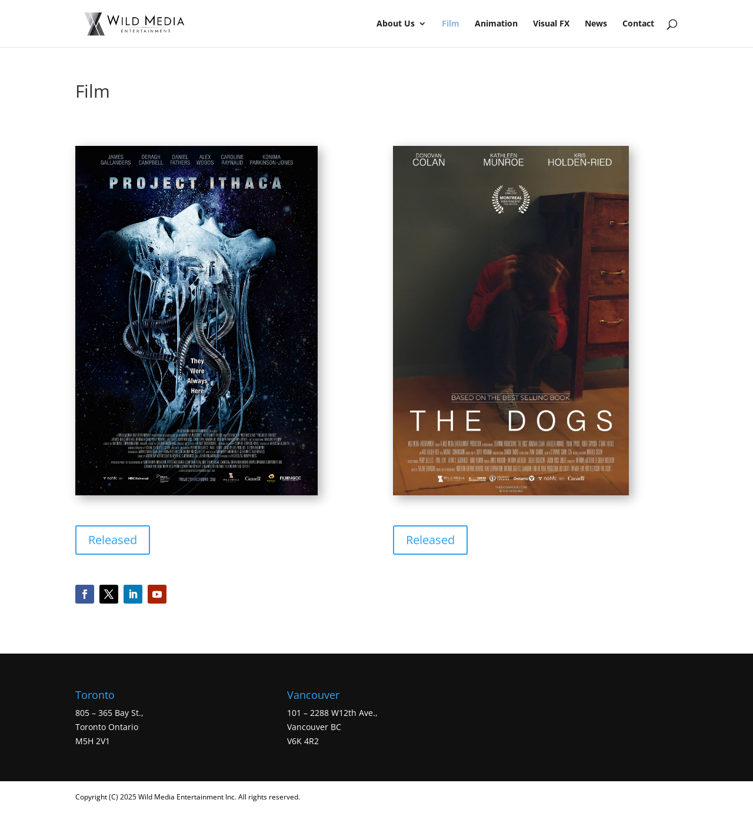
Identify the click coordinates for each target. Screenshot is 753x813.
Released (112, 540)
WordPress (465, 797)
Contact (638, 24)
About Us (395, 24)
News (596, 24)
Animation (496, 24)
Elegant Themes (370, 797)
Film (450, 24)
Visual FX (551, 24)
